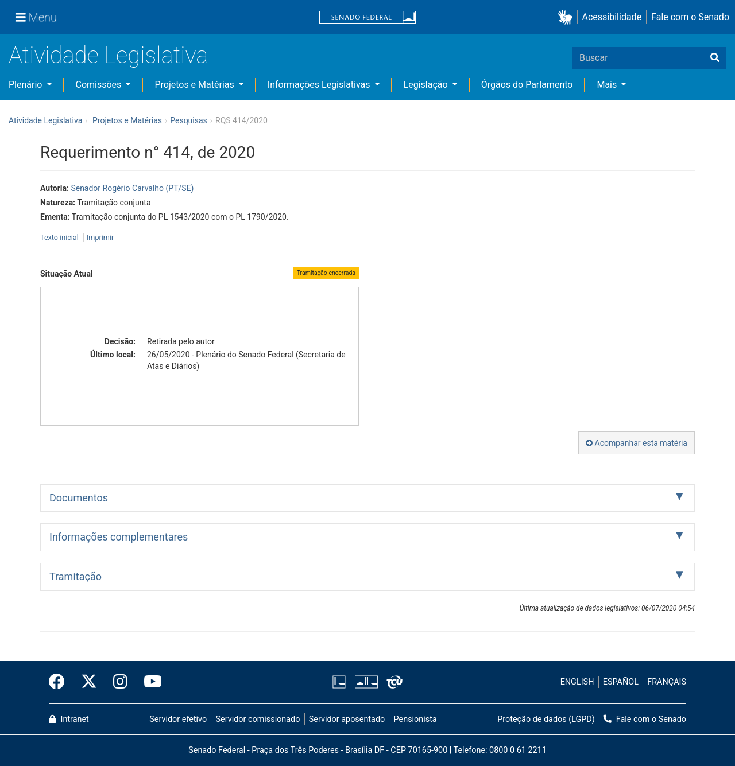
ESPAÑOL (621, 682)
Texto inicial (60, 237)
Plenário (26, 84)
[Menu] (36, 17)
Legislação (427, 84)
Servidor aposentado (347, 719)
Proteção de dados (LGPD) (546, 719)
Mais (608, 84)
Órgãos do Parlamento (527, 84)
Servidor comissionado (258, 719)
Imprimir (100, 237)
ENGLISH (577, 682)
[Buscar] (714, 58)
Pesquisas (188, 120)
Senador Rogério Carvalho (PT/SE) (132, 188)
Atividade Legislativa (108, 55)
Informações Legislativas (320, 84)
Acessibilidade (612, 16)
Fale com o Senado (690, 16)
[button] (567, 17)
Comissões (100, 84)
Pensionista (415, 719)
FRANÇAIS (666, 682)
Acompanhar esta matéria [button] (636, 443)
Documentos (78, 498)
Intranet (69, 719)
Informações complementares (118, 537)
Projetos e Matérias (195, 84)
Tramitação (75, 576)
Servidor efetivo (178, 719)
